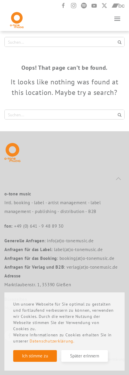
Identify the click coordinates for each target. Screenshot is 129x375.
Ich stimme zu (35, 356)
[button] (117, 18)
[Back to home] (16, 18)
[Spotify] (84, 5)
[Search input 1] (61, 42)
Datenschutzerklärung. (52, 341)
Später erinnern (84, 356)
